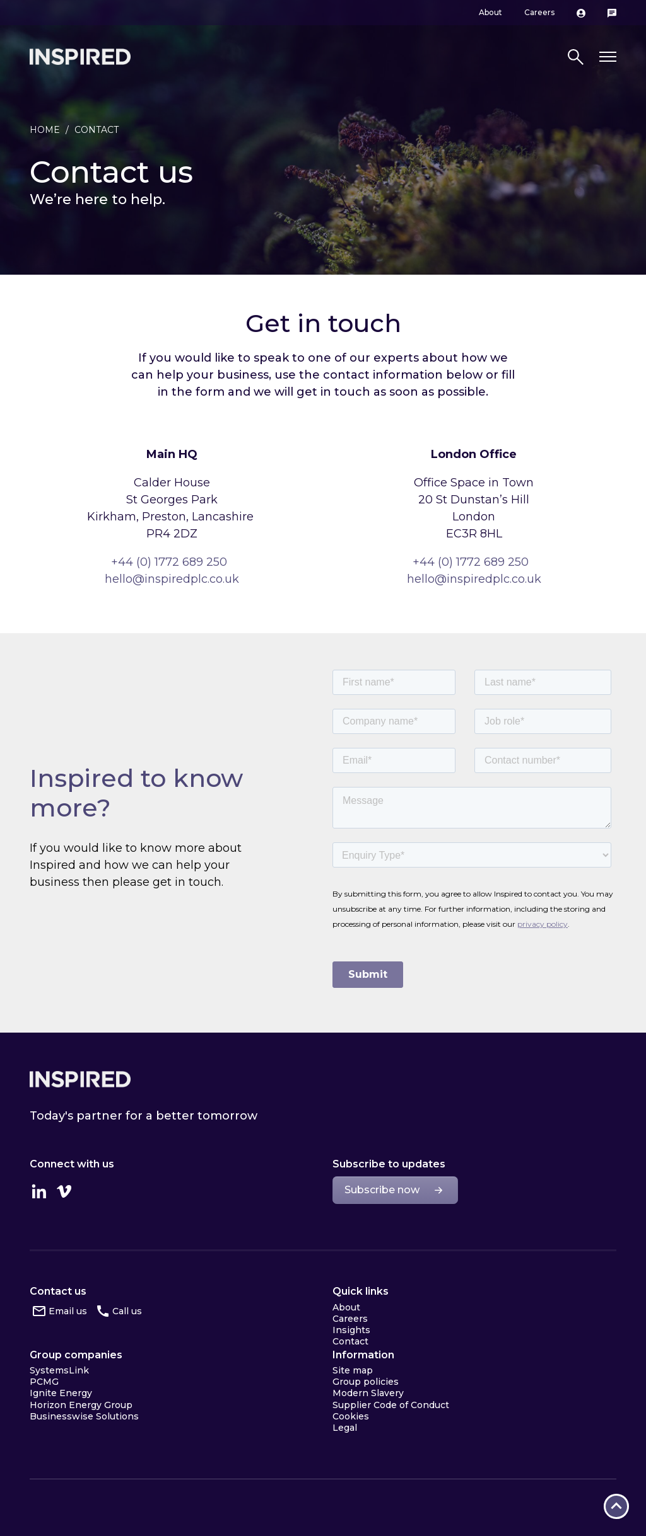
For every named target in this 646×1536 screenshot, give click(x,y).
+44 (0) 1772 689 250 (169, 562)
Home (45, 129)
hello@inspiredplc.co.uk (172, 579)
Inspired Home (80, 56)
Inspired (80, 1079)
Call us (127, 1311)
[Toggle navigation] (607, 57)
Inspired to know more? (136, 793)
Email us (68, 1311)
